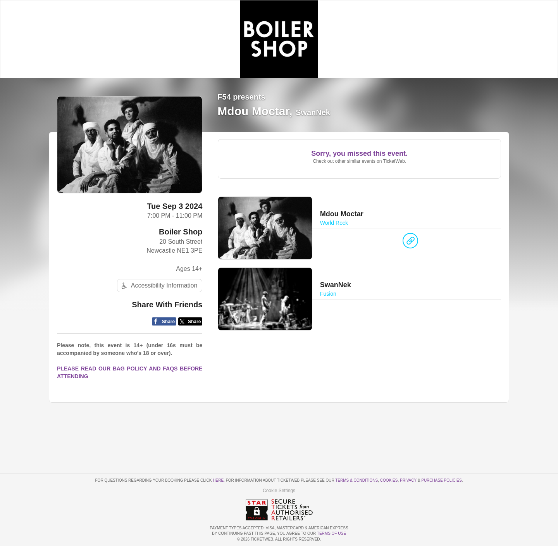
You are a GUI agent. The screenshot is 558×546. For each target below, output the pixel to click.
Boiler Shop (180, 231)
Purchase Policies (441, 480)
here (218, 480)
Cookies (389, 480)
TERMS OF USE (331, 533)
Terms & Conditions (356, 480)
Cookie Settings (279, 490)
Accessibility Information (158, 286)
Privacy (408, 480)
